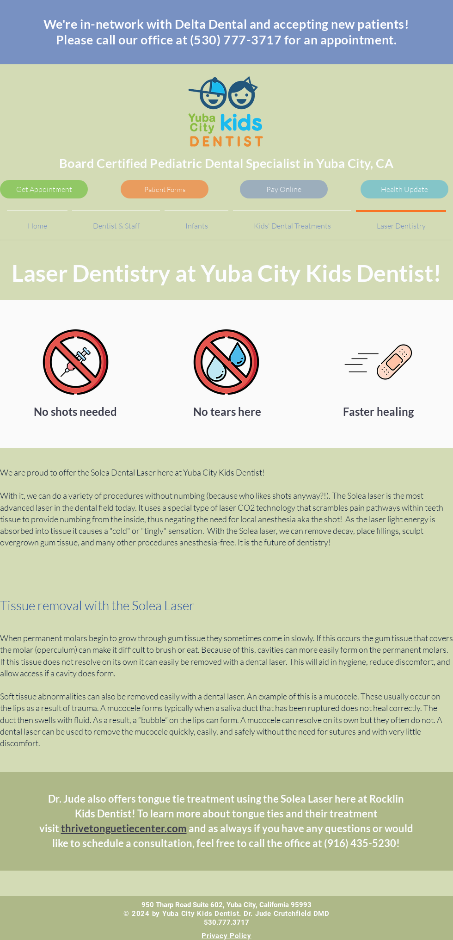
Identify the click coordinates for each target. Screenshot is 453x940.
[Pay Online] (284, 189)
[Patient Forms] (164, 189)
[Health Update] (404, 189)
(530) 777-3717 (236, 39)
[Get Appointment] (44, 189)
